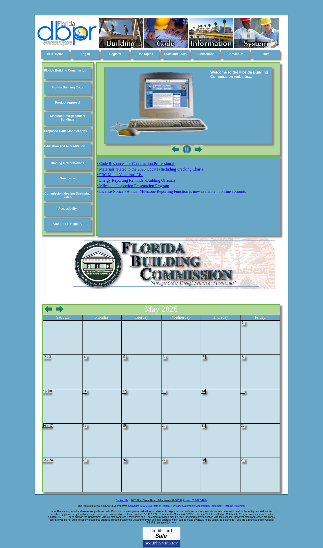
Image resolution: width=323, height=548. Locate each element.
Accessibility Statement (209, 506)
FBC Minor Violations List (120, 175)
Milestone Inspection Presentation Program (133, 186)
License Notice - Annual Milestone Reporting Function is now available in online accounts (171, 191)
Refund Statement (235, 506)
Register (115, 54)
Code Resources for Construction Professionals (136, 163)
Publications (205, 54)
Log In (85, 54)
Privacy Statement (183, 506)
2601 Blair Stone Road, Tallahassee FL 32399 (156, 500)
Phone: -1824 (195, 500)
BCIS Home (55, 54)
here (174, 522)
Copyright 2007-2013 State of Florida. (149, 506)
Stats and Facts (175, 54)
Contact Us (235, 54)
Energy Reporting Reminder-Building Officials (136, 180)
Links (265, 54)
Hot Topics (145, 54)
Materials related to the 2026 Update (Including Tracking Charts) (150, 169)
